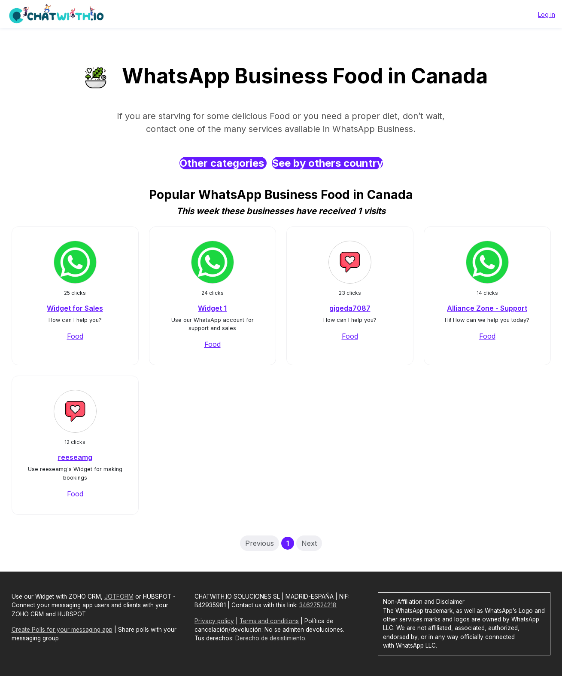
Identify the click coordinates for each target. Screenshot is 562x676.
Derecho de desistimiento (270, 638)
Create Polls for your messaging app (62, 629)
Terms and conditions (269, 621)
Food (75, 336)
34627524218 (318, 605)
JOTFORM (119, 596)
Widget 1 (212, 308)
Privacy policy (214, 621)
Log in (546, 14)
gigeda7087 (350, 308)
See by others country (327, 163)
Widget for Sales (75, 308)
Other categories (223, 163)
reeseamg (75, 457)
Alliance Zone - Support (487, 308)
